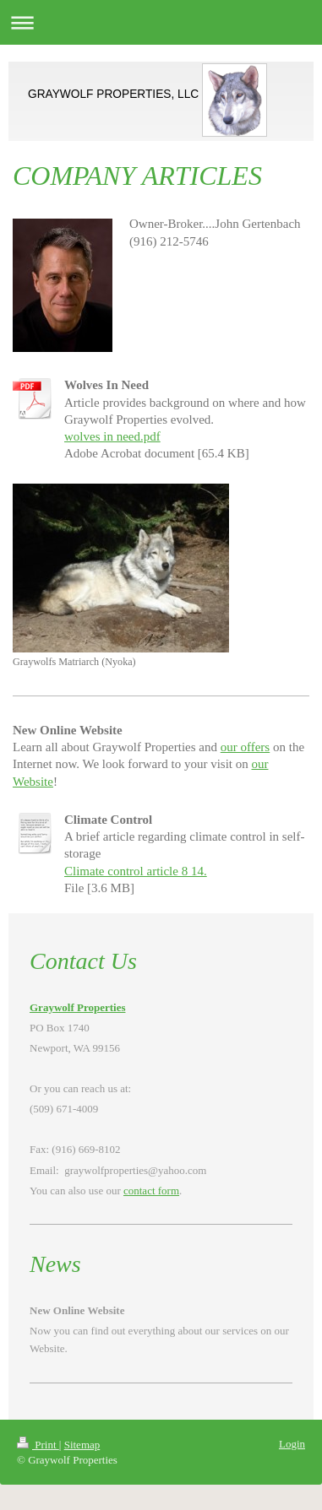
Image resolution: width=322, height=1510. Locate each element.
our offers (245, 747)
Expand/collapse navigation (161, 22)
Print (38, 1444)
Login (292, 1443)
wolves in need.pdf (112, 436)
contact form (151, 1190)
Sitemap (82, 1444)
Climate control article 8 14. (135, 871)
